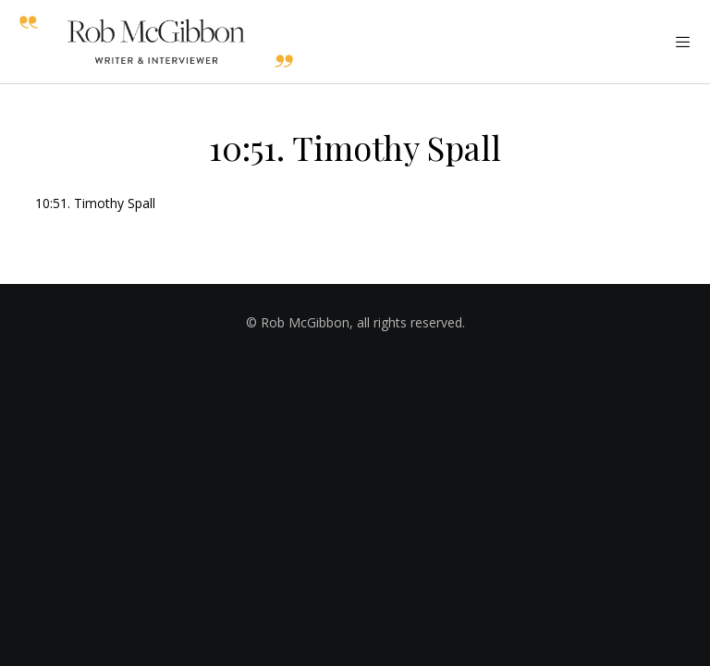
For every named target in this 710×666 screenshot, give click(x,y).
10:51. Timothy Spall (95, 203)
